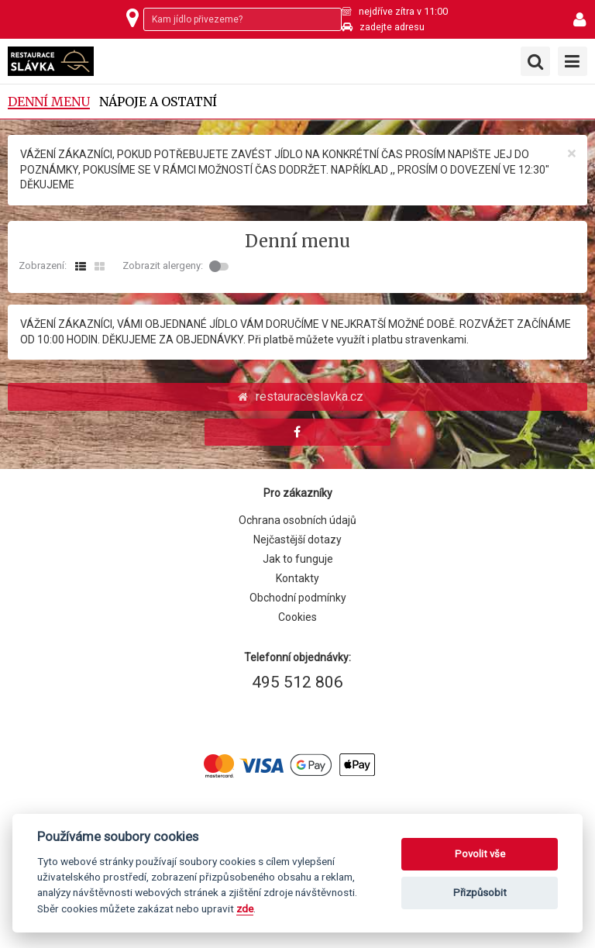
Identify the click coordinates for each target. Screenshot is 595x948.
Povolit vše (480, 854)
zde (244, 908)
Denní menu (49, 102)
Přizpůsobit (480, 892)
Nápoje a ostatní (158, 102)
